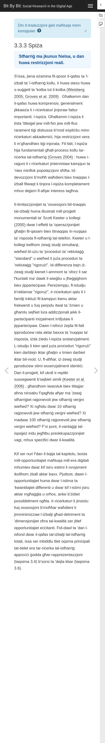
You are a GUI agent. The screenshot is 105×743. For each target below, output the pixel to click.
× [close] (85, 30)
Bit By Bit (38, 6)
